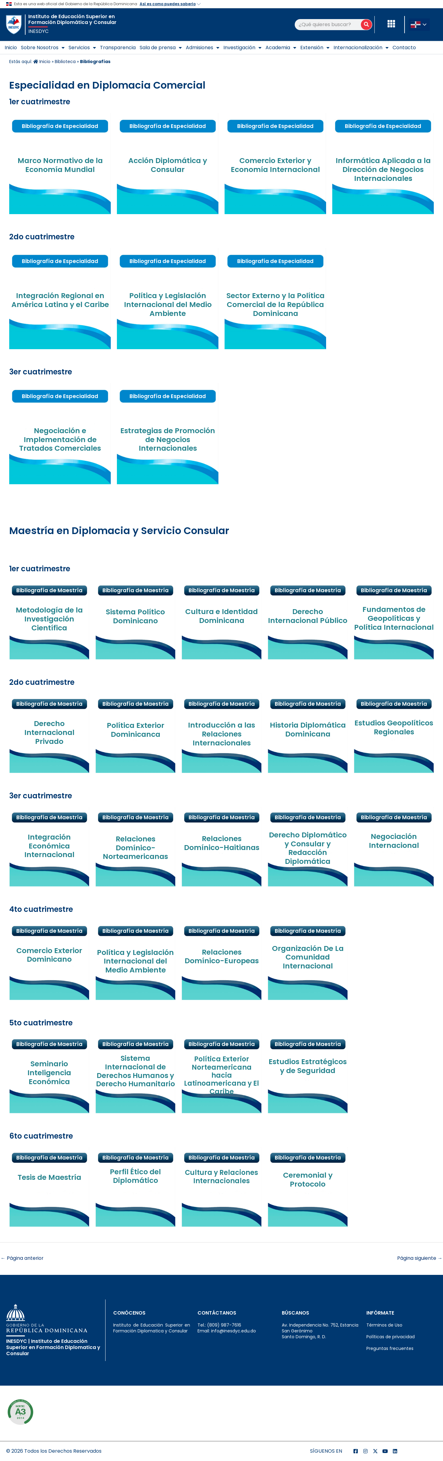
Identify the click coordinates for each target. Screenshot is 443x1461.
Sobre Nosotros (43, 47)
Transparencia (118, 47)
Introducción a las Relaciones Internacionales (221, 734)
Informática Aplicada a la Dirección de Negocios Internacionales (383, 169)
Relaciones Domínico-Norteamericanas (135, 848)
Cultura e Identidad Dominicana (221, 615)
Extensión (314, 47)
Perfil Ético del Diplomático (135, 1176)
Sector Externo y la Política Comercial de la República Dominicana (275, 304)
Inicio (11, 47)
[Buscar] (366, 24)
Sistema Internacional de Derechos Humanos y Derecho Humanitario (135, 1071)
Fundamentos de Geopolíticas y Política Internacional (394, 622)
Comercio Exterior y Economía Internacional (275, 164)
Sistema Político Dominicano (136, 616)
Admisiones (202, 47)
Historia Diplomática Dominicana (308, 729)
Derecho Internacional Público (307, 620)
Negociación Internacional (393, 840)
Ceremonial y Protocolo (307, 1179)
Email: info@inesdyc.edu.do (227, 1331)
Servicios (82, 47)
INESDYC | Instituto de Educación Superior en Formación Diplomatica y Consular (53, 1347)
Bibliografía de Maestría (394, 958)
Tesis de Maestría (49, 1177)
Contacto (404, 47)
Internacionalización (361, 47)
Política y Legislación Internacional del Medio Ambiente (167, 304)
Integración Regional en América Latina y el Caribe (60, 299)
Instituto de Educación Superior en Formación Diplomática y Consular (72, 19)
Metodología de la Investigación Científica (49, 619)
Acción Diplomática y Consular (167, 164)
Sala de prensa (161, 47)
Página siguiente (419, 1258)
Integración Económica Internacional (49, 846)
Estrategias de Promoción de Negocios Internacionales (167, 439)
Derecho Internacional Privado (49, 732)
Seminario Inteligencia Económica (49, 1073)
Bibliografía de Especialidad (60, 126)
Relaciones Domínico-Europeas (221, 956)
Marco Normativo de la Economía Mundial (60, 164)
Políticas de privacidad (390, 1337)
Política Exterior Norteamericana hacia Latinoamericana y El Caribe (221, 1075)
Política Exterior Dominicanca (135, 729)
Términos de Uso (384, 1325)
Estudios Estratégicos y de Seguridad (307, 1070)
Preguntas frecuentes (389, 1349)
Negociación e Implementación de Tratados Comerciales (60, 439)
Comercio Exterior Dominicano (49, 954)
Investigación (242, 47)
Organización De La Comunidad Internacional (307, 957)
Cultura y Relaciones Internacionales (221, 1176)
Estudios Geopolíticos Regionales (393, 732)
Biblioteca (65, 61)
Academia (280, 47)
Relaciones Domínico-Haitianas (221, 842)
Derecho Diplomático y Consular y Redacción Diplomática (307, 848)
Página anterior (22, 1258)
